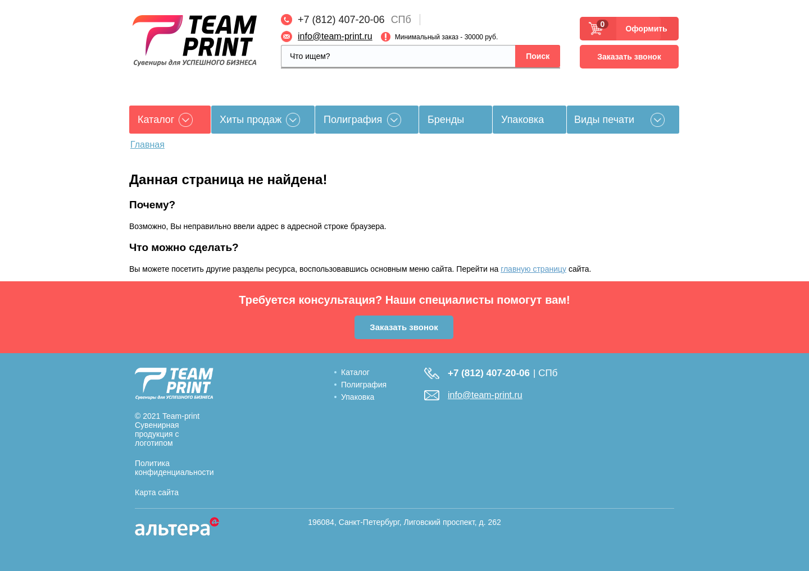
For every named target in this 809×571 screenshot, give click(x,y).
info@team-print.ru (335, 36)
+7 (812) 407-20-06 (341, 19)
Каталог (355, 372)
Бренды (446, 119)
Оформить (643, 28)
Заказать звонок (629, 56)
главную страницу (533, 268)
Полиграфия (353, 119)
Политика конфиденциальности (174, 468)
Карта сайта (157, 492)
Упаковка (522, 119)
